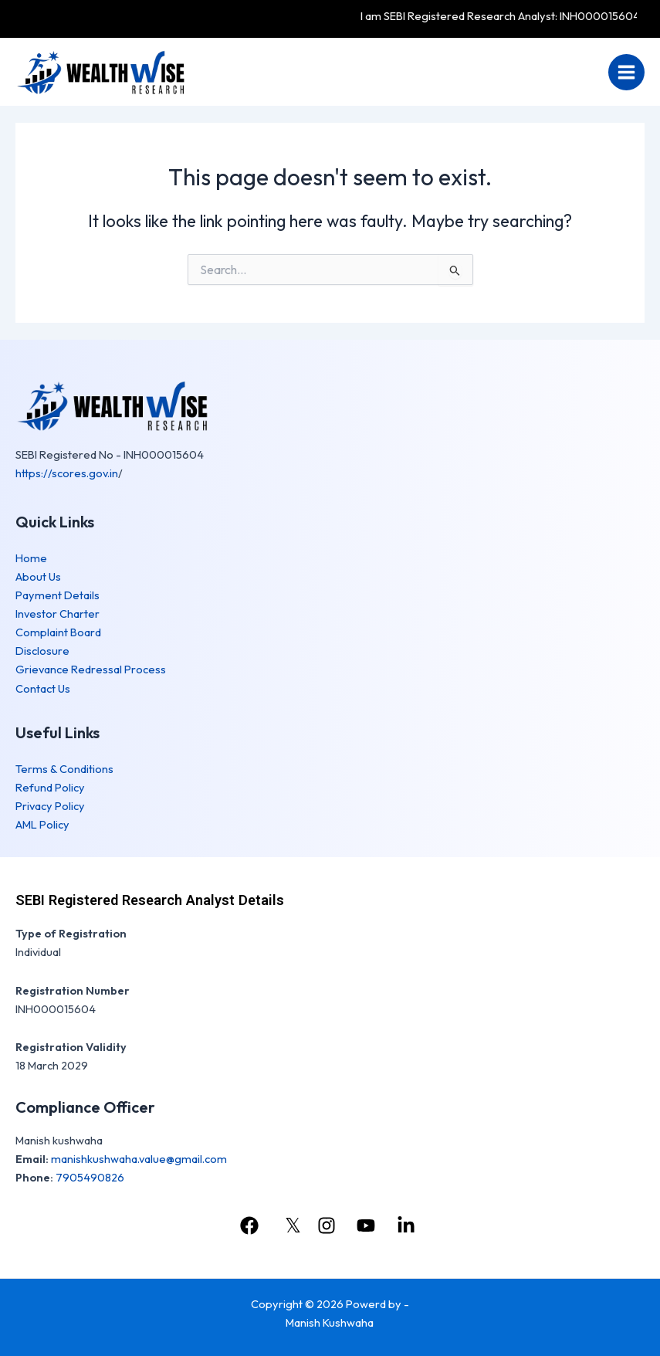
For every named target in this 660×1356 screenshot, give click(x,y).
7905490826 (90, 1177)
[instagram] (329, 1225)
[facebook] (251, 1225)
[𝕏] (290, 1225)
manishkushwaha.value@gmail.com (139, 1158)
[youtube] (368, 1225)
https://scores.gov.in (66, 473)
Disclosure (42, 650)
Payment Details (57, 595)
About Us (38, 576)
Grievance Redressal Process (90, 669)
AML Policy (42, 824)
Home (31, 558)
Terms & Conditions (64, 768)
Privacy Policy (50, 805)
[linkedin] (408, 1225)
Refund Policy (50, 787)
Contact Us (42, 688)
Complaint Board (58, 632)
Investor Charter (57, 613)
